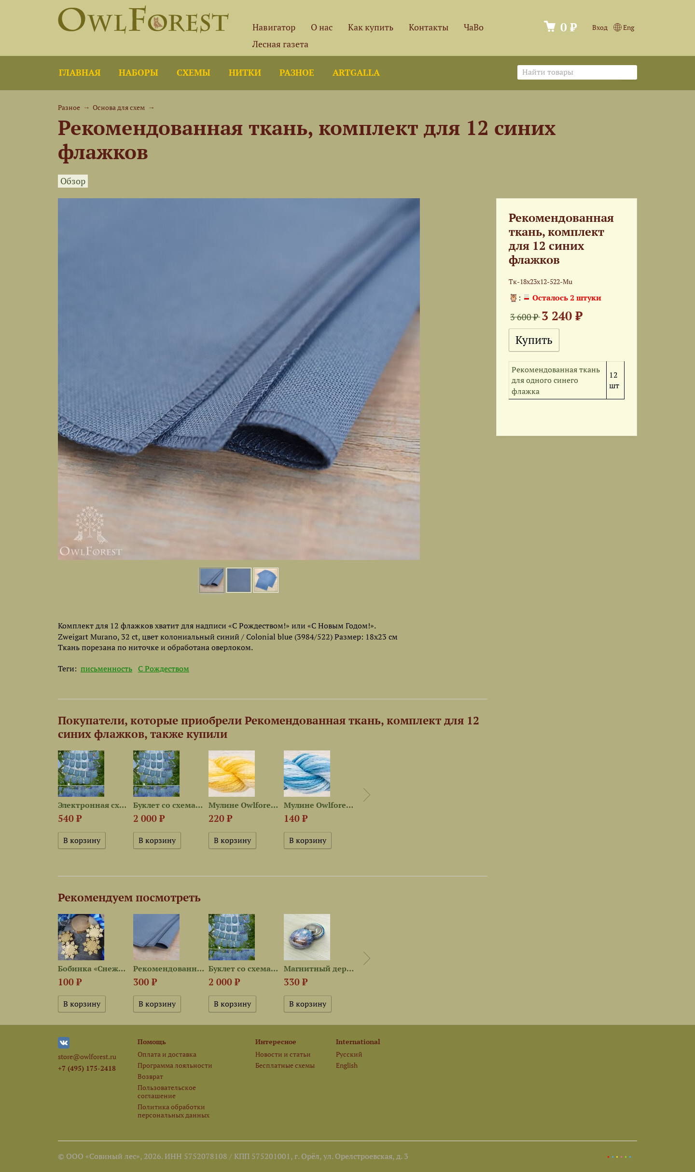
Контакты (428, 27)
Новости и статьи (283, 1054)
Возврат (150, 1076)
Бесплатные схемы (285, 1065)
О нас (322, 27)
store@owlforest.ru (87, 1056)
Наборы (138, 72)
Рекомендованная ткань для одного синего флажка (556, 380)
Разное (296, 72)
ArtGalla (356, 72)
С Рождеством (163, 668)
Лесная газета (280, 44)
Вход (600, 27)
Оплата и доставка (167, 1054)
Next (366, 794)
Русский (349, 1054)
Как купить (370, 27)
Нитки (245, 72)
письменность (106, 668)
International (358, 1041)
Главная (79, 72)
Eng (623, 27)
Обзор (72, 181)
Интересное (275, 1041)
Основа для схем (119, 107)
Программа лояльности (175, 1065)
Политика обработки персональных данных (173, 1110)
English (347, 1065)
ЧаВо (474, 27)
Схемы (193, 72)
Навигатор (273, 27)
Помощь (152, 1041)
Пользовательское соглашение (167, 1091)
